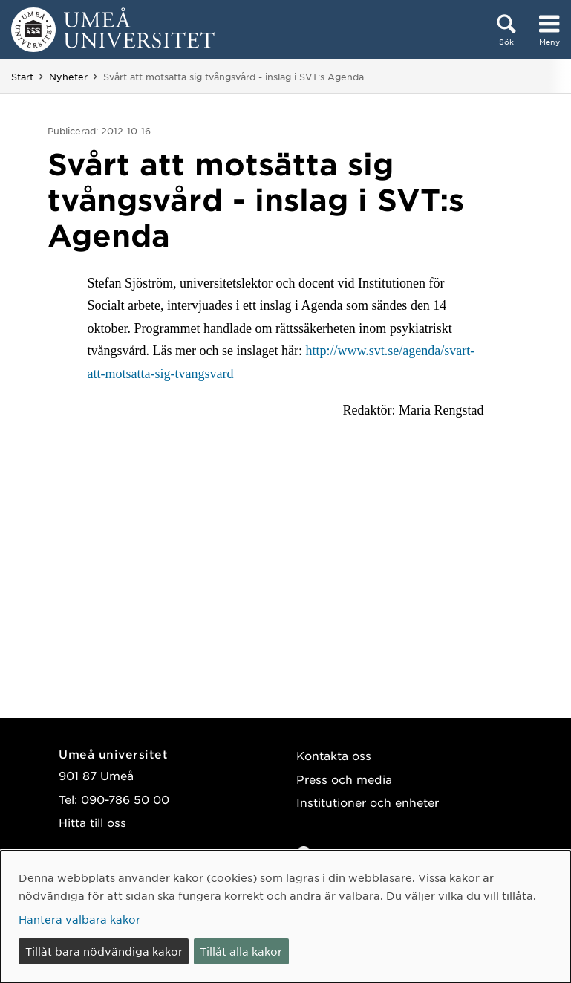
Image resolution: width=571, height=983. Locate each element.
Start (22, 76)
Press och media (344, 779)
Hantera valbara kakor (79, 919)
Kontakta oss (333, 755)
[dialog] (285, 917)
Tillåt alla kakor (241, 951)
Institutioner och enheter (367, 802)
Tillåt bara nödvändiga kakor (104, 951)
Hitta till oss (92, 822)
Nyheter (68, 76)
